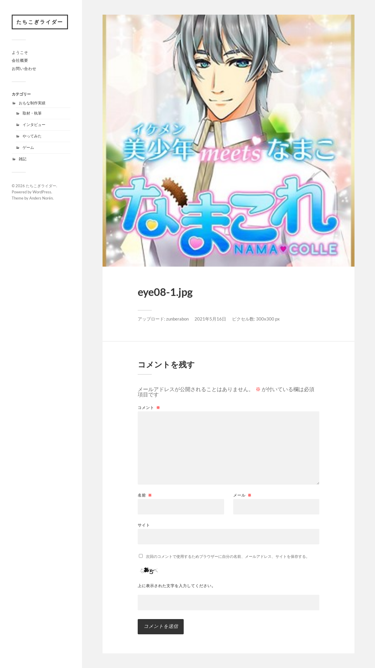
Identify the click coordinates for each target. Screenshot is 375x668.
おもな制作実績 (32, 102)
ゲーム (28, 147)
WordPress (42, 192)
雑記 (22, 158)
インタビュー (34, 124)
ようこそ (20, 52)
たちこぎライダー (39, 22)
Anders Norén (41, 198)
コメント (149, 408)
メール (242, 495)
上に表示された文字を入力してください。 (177, 586)
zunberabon (177, 318)
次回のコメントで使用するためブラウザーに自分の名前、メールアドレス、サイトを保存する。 (228, 556)
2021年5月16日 (210, 318)
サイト (144, 525)
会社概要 (20, 60)
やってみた (32, 136)
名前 (145, 495)
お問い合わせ (24, 68)
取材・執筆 (32, 113)
